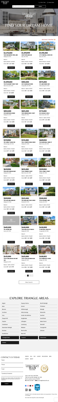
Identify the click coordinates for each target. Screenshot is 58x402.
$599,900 (43, 169)
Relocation (45, 356)
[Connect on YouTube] (32, 385)
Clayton (4, 321)
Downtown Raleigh (7, 327)
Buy (35, 356)
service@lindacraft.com (42, 380)
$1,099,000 (8, 82)
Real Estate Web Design (30, 397)
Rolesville (42, 312)
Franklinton (5, 333)
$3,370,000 (8, 53)
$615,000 (25, 169)
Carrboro (4, 312)
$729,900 (7, 140)
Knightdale (24, 318)
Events (27, 359)
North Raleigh (43, 303)
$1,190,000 (43, 53)
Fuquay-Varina (25, 303)
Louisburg (23, 324)
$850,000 (7, 111)
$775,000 (43, 111)
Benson (4, 309)
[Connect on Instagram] (28, 385)
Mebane (23, 327)
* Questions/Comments (6, 373)
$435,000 (7, 256)
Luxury (39, 356)
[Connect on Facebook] (25, 385)
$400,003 (43, 256)
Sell (31, 356)
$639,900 (7, 169)
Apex (3, 306)
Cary (3, 315)
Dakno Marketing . (40, 397)
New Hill (23, 333)
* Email (2, 369)
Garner (23, 306)
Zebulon (42, 330)
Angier (3, 303)
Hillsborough (24, 309)
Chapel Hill (5, 318)
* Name (3, 360)
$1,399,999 (26, 53)
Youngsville (43, 327)
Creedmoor (5, 324)
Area (50, 356)
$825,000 (25, 111)
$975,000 (43, 82)
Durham (4, 330)
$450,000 (25, 227)
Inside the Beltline (26, 315)
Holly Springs (24, 312)
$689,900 (43, 140)
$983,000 (25, 82)
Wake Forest (43, 321)
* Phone (3, 364)
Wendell (42, 324)
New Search (44, 39)
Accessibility (28, 395)
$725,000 (25, 140)
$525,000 (25, 198)
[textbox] (24, 6)
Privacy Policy (54, 394)
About (31, 359)
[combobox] (23, 6)
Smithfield (43, 318)
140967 (38, 379)
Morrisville (24, 330)
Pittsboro (42, 306)
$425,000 (25, 256)
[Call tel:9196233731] (42, 2)
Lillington (23, 321)
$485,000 (7, 227)
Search (40, 6)
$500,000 (43, 198)
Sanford (42, 315)
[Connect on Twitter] (30, 385)
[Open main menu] (56, 2)
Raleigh (42, 309)
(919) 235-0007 (29, 380)
